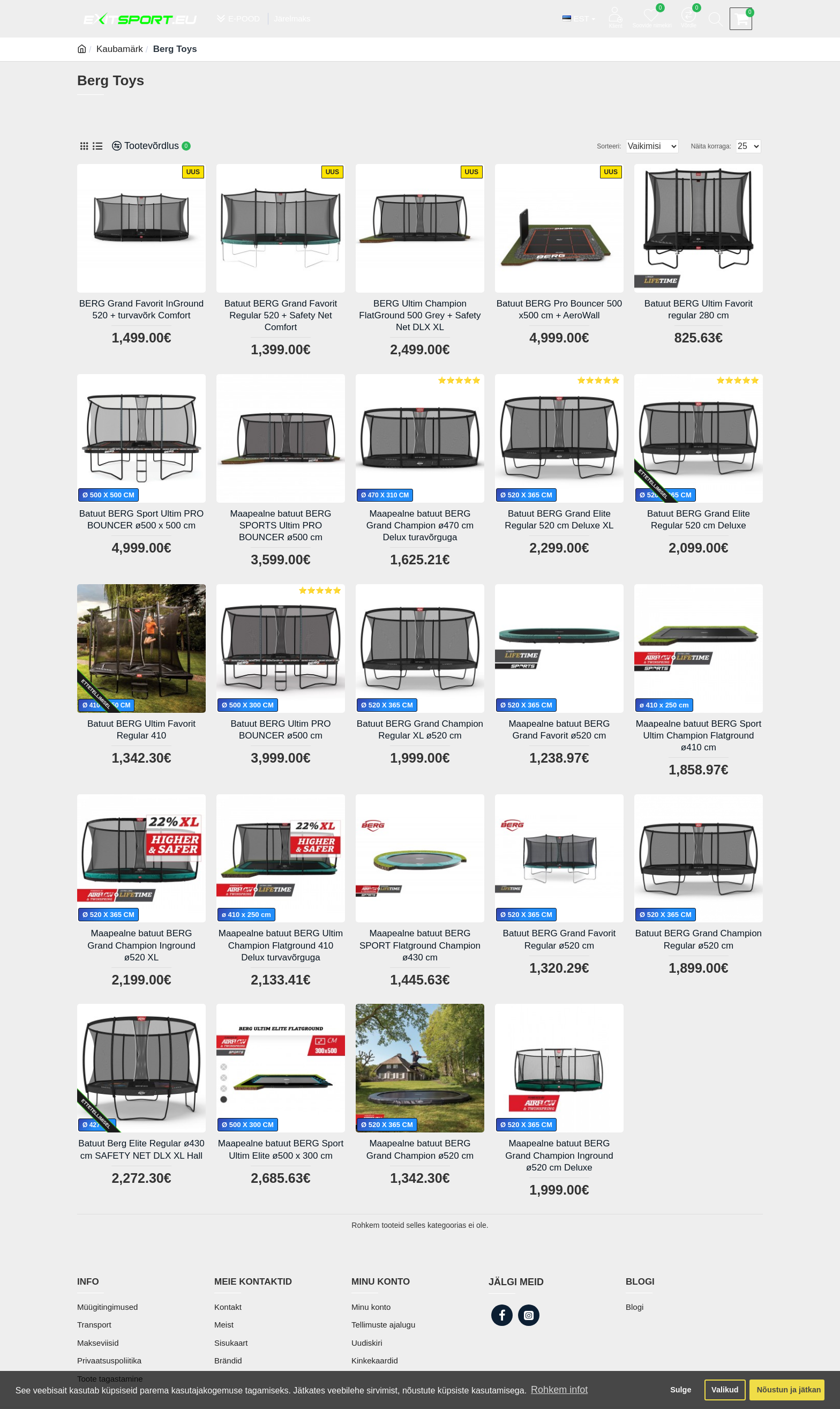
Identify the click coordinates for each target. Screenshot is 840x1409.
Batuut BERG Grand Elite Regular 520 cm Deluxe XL (559, 520)
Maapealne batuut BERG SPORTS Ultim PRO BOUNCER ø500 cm (280, 525)
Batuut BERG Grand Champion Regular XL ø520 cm (420, 730)
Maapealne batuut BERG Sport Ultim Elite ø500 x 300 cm (280, 1149)
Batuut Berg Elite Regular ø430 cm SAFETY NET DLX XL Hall (141, 1149)
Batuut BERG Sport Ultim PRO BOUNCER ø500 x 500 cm (141, 520)
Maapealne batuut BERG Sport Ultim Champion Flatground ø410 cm (698, 735)
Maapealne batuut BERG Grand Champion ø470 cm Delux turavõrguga (420, 525)
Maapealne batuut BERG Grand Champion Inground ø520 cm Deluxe (559, 1155)
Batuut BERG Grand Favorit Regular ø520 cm (559, 939)
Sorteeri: (599, 146)
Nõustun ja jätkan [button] (789, 1389)
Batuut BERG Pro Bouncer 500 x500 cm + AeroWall (559, 309)
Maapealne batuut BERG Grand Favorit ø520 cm (559, 730)
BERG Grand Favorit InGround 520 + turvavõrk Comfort (141, 309)
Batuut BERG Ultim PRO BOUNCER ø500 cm (280, 730)
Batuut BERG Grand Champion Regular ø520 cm (698, 939)
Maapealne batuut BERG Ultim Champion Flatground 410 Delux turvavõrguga (281, 945)
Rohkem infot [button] (559, 1389)
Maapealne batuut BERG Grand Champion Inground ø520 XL (141, 945)
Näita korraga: (714, 146)
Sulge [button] (680, 1389)
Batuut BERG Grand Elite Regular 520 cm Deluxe (698, 520)
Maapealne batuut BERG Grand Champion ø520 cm (420, 1149)
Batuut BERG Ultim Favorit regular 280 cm (698, 309)
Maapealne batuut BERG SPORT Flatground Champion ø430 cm (420, 945)
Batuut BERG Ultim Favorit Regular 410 (141, 730)
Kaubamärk (119, 49)
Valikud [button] (724, 1389)
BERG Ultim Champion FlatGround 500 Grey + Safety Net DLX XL (420, 315)
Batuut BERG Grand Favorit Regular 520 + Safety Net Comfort (281, 315)
